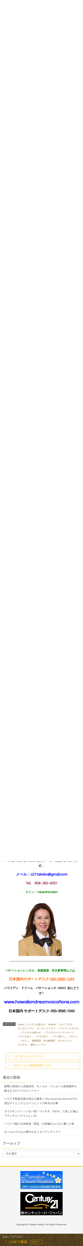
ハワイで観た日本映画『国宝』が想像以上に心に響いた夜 (39, 1124)
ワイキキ (22, 1045)
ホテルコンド (65, 1041)
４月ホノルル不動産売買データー (32, 1065)
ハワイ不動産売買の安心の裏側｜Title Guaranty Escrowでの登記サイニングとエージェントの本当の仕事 (40, 1101)
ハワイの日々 (25, 1036)
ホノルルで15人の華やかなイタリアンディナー (32, 1132)
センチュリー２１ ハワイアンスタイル (58, 1028)
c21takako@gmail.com (49, 874)
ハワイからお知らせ (30, 1032)
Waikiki (52, 1024)
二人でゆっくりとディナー (28, 1056)
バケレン (73, 1036)
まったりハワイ (26, 1028)
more (36, 1242)
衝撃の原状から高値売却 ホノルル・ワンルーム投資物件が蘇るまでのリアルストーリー (40, 1088)
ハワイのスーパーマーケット (59, 1032)
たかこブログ (66, 1024)
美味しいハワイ (38, 1045)
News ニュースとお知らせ (31, 1024)
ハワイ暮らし (59, 1036)
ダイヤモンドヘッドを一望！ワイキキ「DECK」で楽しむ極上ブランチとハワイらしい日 (41, 1113)
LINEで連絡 (15, 1242)
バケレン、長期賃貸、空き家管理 (37, 1041)
